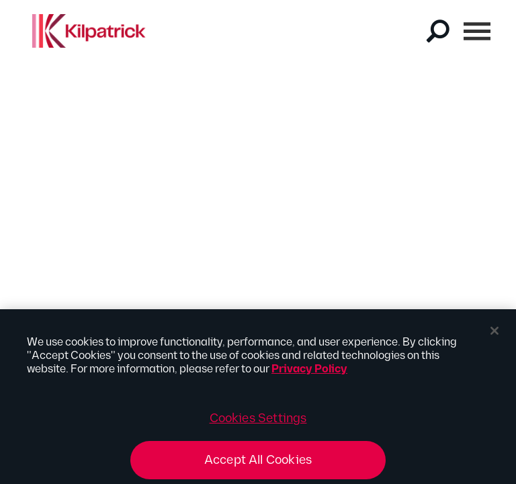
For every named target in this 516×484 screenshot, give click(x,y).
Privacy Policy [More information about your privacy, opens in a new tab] (309, 376)
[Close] (494, 338)
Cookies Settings (258, 426)
